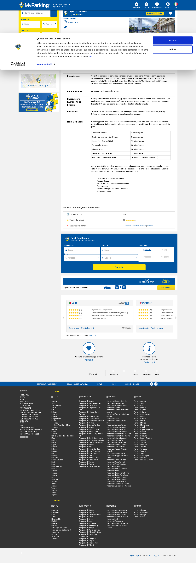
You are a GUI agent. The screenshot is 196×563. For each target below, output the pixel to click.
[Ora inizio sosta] (83, 257)
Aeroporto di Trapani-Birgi (88, 460)
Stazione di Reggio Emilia (116, 453)
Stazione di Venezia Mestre (116, 482)
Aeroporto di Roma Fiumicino (89, 453)
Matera (53, 438)
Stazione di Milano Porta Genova (118, 436)
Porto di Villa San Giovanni (143, 460)
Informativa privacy (28, 432)
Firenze (150, 226)
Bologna (54, 412)
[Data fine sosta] (121, 250)
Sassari (54, 473)
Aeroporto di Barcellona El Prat (90, 515)
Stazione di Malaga (113, 519)
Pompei (54, 455)
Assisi (53, 408)
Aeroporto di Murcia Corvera (89, 530)
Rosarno (54, 468)
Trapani (54, 486)
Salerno (54, 471)
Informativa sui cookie (29, 434)
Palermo (54, 449)
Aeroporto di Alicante (86, 510)
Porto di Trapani (140, 451)
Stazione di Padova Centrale (117, 445)
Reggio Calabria (57, 460)
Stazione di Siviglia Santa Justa (118, 523)
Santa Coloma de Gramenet (61, 530)
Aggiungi (89, 360)
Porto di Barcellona (141, 512)
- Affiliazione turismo (29, 417)
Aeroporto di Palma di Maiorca (90, 532)
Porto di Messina (140, 421)
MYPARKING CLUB (26, 404)
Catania (54, 416)
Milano (53, 442)
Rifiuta (173, 16)
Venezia (54, 490)
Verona (53, 492)
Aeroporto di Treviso (86, 462)
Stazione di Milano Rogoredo (117, 438)
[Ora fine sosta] (121, 257)
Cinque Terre (56, 419)
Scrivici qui (149, 362)
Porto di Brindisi (140, 408)
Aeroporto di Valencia (87, 545)
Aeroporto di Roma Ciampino (89, 451)
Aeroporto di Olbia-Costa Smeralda (91, 440)
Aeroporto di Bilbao (86, 517)
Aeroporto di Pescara (86, 445)
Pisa (53, 453)
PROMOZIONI (25, 406)
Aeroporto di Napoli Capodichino (91, 438)
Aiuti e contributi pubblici (31, 430)
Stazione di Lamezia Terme (116, 425)
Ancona (54, 401)
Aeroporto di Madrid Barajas (89, 525)
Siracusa (54, 479)
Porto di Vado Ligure (141, 455)
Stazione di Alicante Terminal (117, 510)
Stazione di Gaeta (113, 419)
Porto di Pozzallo (140, 434)
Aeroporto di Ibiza (85, 521)
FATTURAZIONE (25, 408)
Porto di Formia (139, 416)
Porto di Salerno (140, 440)
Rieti (53, 462)
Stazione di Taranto (113, 471)
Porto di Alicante (140, 510)
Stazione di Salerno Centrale (117, 468)
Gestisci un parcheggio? (47, 384)
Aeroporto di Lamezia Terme (89, 429)
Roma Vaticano (56, 466)
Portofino (54, 458)
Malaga (54, 523)
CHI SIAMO (24, 421)
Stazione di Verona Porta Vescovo (119, 486)
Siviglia (54, 534)
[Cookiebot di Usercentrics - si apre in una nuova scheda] (18, 31)
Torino (53, 484)
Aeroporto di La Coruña (87, 523)
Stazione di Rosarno (114, 466)
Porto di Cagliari (140, 410)
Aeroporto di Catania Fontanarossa (91, 421)
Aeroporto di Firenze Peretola (135, 226)
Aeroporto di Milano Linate (88, 431)
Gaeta (53, 431)
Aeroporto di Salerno (86, 455)
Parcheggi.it (154, 555)
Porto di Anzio (139, 403)
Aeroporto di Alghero (86, 401)
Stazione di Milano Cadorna (116, 427)
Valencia (54, 538)
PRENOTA (168, 287)
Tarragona (55, 536)
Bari (52, 410)
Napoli (53, 445)
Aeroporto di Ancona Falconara (90, 403)
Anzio (53, 403)
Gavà (53, 515)
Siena (53, 477)
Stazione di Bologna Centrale (117, 405)
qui (90, 23)
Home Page (24, 395)
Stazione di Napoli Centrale (116, 442)
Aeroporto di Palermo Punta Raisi (91, 442)
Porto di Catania (140, 412)
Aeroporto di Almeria (86, 512)
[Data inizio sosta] (83, 250)
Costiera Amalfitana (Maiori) (61, 425)
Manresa (54, 525)
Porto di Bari (138, 405)
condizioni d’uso (132, 384)
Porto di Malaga (140, 515)
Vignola (54, 494)
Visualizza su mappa (38, 85)
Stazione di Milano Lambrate (117, 431)
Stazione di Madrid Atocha (116, 515)
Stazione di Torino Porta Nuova (118, 473)
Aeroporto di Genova (86, 427)
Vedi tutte (92, 335)
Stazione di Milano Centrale (116, 429)
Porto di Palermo (140, 431)
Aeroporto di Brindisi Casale (89, 416)
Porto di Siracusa (140, 445)
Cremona (54, 427)
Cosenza (54, 423)
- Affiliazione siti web (29, 419)
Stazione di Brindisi (113, 408)
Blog (114, 384)
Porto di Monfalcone (141, 425)
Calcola (119, 267)
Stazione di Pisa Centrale (115, 447)
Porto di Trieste (139, 453)
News (99, 384)
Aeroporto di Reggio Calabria (89, 449)
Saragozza (55, 532)
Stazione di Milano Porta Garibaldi (119, 434)
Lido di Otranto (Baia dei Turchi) (62, 436)
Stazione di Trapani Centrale (117, 477)
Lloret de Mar (56, 519)
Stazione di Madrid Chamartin (117, 517)
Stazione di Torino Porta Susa (117, 475)
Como (53, 421)
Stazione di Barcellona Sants (117, 512)
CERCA (39, 56)
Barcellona (55, 512)
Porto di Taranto (140, 447)
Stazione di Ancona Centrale (117, 401)
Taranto (54, 482)
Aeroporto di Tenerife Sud (88, 543)
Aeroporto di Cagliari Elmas (89, 419)
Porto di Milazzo (140, 423)
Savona (54, 475)
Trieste (53, 488)
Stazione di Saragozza (115, 521)
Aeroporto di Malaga (86, 528)
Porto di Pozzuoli (140, 436)
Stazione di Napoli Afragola (116, 440)
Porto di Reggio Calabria (143, 438)
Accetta (172, 7)
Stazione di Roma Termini (116, 462)
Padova (54, 447)
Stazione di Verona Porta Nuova (118, 484)
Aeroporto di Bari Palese (87, 405)
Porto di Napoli (139, 427)
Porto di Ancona (140, 401)
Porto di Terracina (140, 449)
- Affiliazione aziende (29, 414)
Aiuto (22, 397)
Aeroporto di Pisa (85, 447)
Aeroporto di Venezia (86, 464)
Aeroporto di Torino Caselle (89, 458)
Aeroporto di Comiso (86, 423)
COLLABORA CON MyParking (77, 384)
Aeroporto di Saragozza (87, 538)
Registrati (24, 401)
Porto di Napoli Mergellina (143, 429)
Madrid (54, 521)
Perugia (54, 451)
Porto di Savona (140, 442)
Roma (53, 464)
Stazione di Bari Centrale (115, 403)
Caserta (54, 414)
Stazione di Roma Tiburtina (116, 464)
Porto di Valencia (140, 517)
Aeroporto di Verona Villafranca (90, 466)
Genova (54, 434)
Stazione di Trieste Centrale (116, 479)
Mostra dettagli (44, 31)
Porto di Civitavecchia (142, 414)
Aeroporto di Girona (86, 519)
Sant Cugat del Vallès (59, 528)
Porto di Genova (140, 419)
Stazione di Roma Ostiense (116, 460)
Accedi (23, 399)
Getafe (53, 517)
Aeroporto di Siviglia (86, 541)
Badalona (54, 510)
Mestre (53, 440)
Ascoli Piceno (56, 405)
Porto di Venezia (140, 458)
